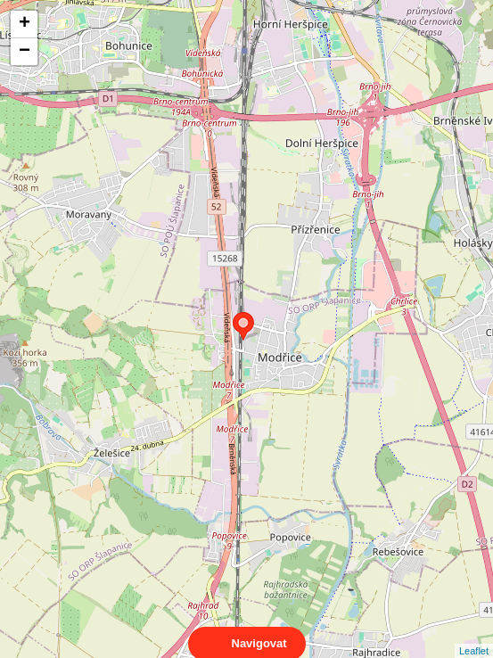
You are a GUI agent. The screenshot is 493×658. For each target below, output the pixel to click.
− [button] (24, 51)
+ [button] (24, 24)
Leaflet (474, 634)
